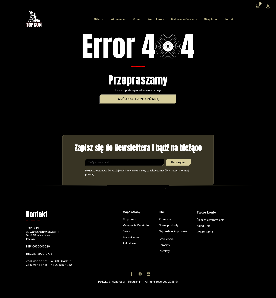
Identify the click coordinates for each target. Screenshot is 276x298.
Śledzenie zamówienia (210, 220)
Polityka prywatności (111, 281)
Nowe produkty (168, 225)
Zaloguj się (203, 226)
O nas (126, 231)
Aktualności (130, 243)
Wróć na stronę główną (138, 99)
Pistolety (164, 251)
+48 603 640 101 (60, 261)
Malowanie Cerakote (136, 225)
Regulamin (134, 281)
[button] (257, 6)
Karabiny (164, 245)
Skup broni (129, 219)
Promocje (165, 219)
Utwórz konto (205, 232)
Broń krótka (166, 239)
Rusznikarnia (131, 237)
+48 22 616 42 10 (60, 264)
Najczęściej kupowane (173, 231)
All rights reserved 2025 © (161, 281)
